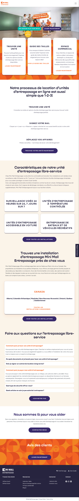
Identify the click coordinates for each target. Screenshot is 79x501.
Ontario (62, 298)
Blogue (24, 487)
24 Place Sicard (6, 481)
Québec (69, 298)
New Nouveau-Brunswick (49, 298)
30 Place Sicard (6, 483)
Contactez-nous (53, 483)
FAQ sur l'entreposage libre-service (32, 483)
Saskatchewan (39, 300)
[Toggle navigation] (75, 3)
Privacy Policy (42, 499)
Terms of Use (49, 499)
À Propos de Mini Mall (28, 485)
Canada (39, 291)
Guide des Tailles (27, 481)
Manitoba (34, 298)
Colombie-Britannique (21, 298)
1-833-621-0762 (53, 481)
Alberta (9, 298)
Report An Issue (77, 250)
